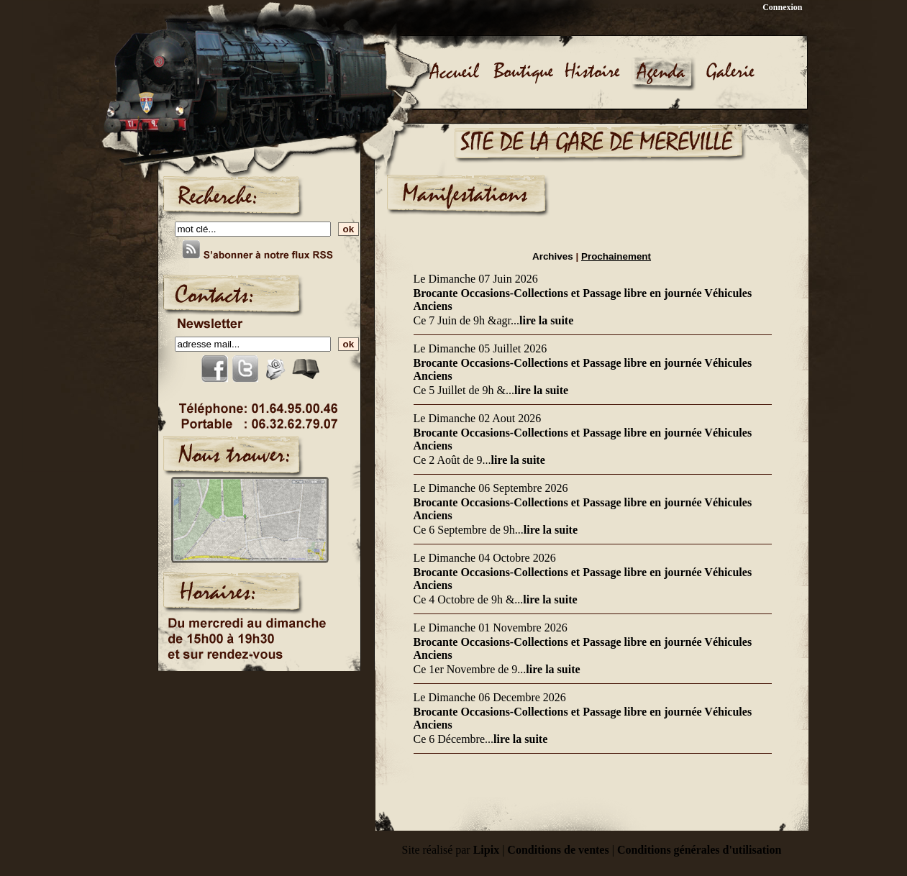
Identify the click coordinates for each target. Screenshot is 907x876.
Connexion (782, 7)
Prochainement (616, 256)
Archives (552, 256)
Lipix (486, 850)
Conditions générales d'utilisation (699, 850)
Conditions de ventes (558, 850)
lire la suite (546, 320)
